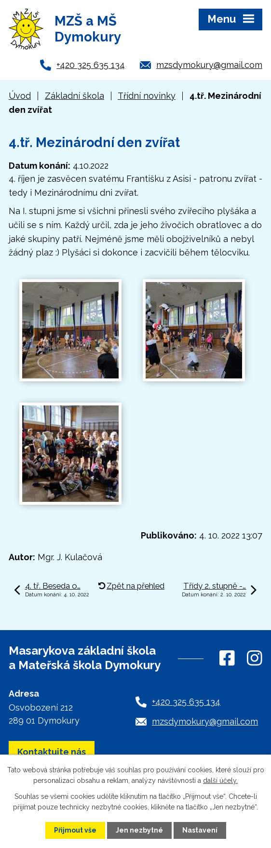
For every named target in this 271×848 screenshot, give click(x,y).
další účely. (220, 780)
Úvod (20, 96)
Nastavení (199, 830)
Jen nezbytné (139, 830)
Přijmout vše (75, 830)
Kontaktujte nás (51, 752)
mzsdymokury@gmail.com (209, 65)
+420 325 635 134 (90, 65)
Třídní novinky (147, 96)
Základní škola (74, 96)
